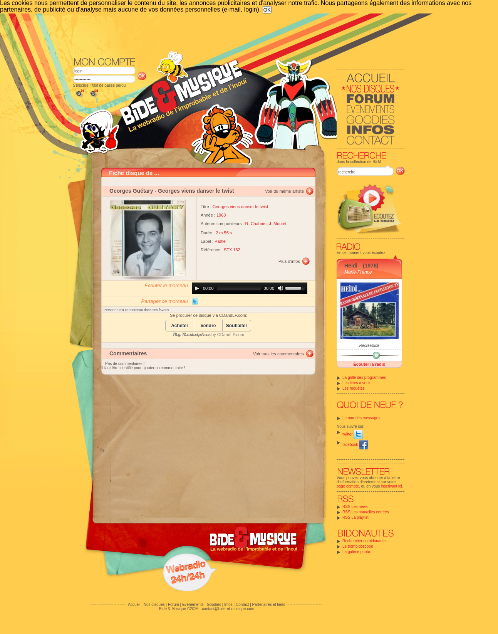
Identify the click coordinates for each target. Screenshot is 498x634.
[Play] (197, 288)
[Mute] (280, 288)
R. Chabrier (256, 223)
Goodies (214, 604)
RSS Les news (355, 507)
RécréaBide (369, 345)
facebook (355, 444)
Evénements (193, 604)
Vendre (208, 325)
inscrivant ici (391, 486)
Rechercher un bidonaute (364, 541)
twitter (352, 434)
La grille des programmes (364, 377)
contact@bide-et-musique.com (228, 609)
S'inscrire (81, 85)
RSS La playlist (355, 517)
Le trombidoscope (357, 546)
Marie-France (358, 272)
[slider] (239, 288)
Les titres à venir (356, 383)
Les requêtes (353, 388)
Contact (242, 604)
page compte (348, 486)
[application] (249, 288)
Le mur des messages (361, 418)
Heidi (350, 265)
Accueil (134, 604)
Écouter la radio (369, 364)
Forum (173, 604)
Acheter (179, 325)
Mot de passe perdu (109, 85)
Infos (228, 604)
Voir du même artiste (284, 191)
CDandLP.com (230, 334)
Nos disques (154, 604)
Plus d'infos (289, 261)
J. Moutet (277, 223)
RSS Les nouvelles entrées (365, 512)
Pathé (220, 241)
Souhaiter (236, 325)
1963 (221, 215)
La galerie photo (356, 552)
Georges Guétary (131, 191)
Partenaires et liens (268, 604)
